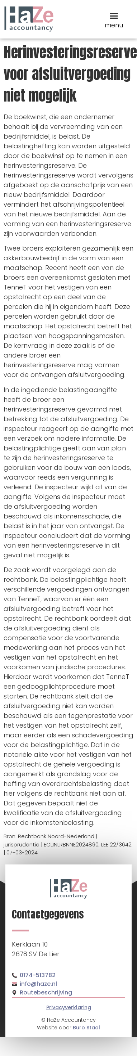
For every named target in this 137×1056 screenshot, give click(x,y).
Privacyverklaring (68, 1007)
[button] (113, 15)
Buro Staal (86, 1027)
